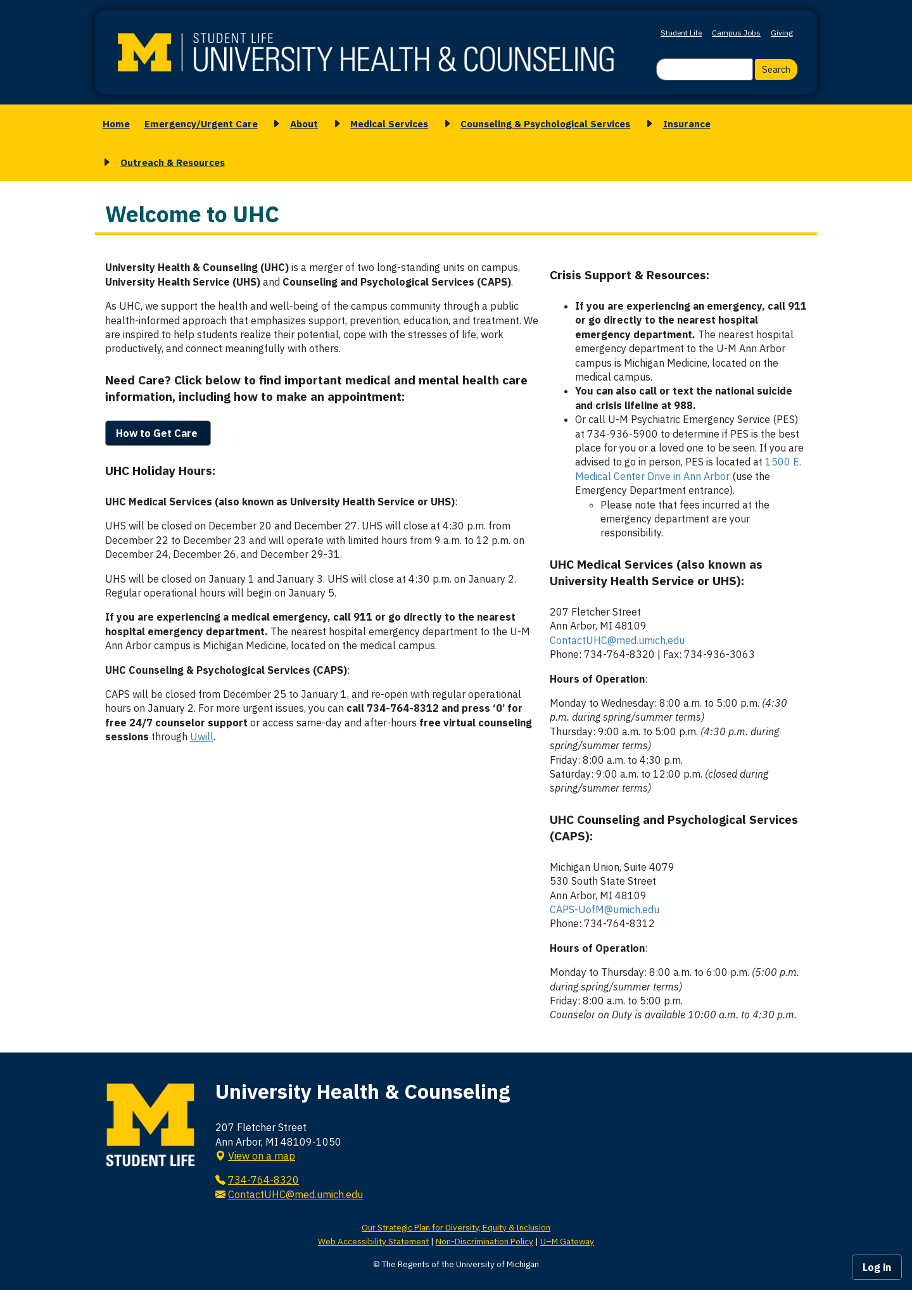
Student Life (681, 32)
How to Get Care (158, 433)
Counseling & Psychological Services (545, 123)
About (304, 123)
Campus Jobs (736, 32)
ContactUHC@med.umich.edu (617, 640)
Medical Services (389, 123)
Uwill (201, 736)
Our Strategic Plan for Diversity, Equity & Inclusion (456, 1227)
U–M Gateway (567, 1241)
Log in (877, 1267)
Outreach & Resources (172, 162)
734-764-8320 (263, 1179)
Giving (782, 32)
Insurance (687, 123)
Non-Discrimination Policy (484, 1241)
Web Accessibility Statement (373, 1241)
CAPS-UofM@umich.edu (604, 909)
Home (116, 123)
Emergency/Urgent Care (201, 123)
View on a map (261, 1155)
